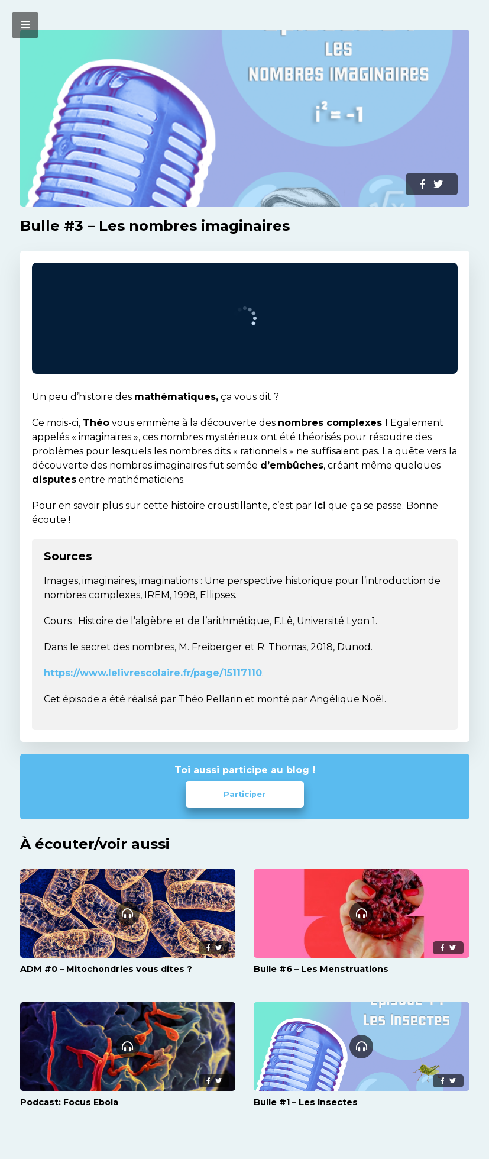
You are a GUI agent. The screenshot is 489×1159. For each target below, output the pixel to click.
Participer (244, 794)
